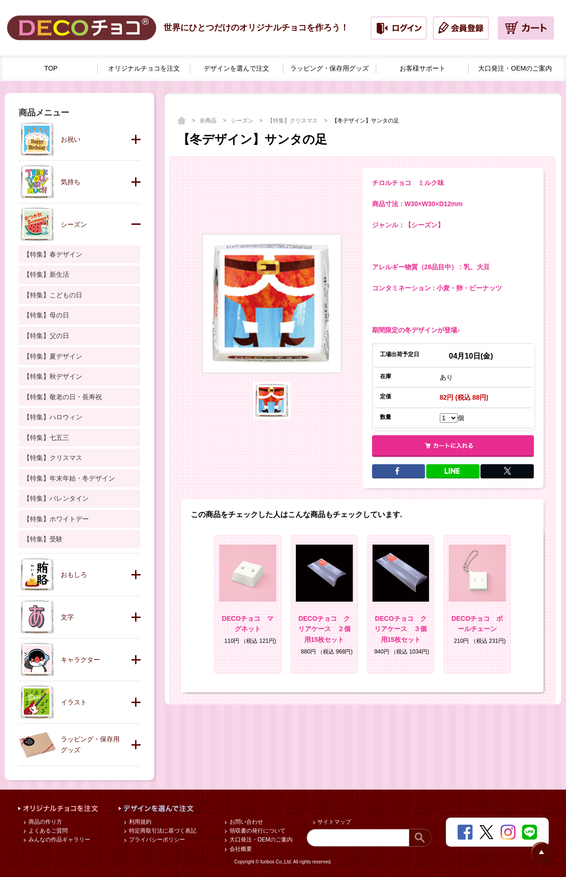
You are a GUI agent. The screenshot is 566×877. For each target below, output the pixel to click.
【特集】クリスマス (293, 120)
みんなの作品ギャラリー (58, 839)
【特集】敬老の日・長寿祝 (62, 397)
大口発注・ (515, 68)
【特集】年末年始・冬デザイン (69, 478)
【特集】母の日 (46, 315)
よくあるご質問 (47, 830)
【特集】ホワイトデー (56, 519)
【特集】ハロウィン (52, 417)
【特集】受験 (43, 539)
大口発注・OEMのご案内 (260, 839)
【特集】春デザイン (52, 254)
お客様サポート (422, 68)
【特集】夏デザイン (52, 356)
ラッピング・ (329, 68)
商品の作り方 (44, 822)
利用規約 (139, 822)
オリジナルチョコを (144, 68)
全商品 (209, 120)
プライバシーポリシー (156, 839)
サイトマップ (333, 822)
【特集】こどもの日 (52, 295)
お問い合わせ (245, 822)
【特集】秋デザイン (52, 376)
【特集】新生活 (46, 274)
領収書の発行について (256, 830)
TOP (51, 68)
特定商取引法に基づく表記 (161, 830)
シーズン (243, 120)
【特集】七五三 (46, 437)
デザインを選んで (236, 68)
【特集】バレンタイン (56, 498)
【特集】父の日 (46, 335)
